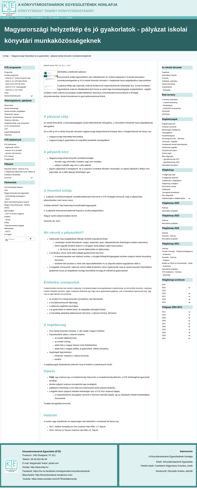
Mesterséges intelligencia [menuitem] (171, 132)
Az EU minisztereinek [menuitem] (12, 129)
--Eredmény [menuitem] (166, 257)
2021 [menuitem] (164, 287)
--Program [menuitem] (165, 263)
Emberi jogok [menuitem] (167, 156)
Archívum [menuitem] (19, 180)
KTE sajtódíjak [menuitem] (54, 20)
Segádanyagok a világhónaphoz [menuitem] (173, 201)
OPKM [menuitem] (6, 210)
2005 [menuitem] (164, 332)
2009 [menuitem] (164, 320)
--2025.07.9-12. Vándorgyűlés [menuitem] (15, 89)
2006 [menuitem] (164, 329)
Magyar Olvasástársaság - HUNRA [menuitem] (17, 207)
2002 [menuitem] (164, 341)
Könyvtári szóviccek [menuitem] (169, 129)
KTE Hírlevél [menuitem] (9, 159)
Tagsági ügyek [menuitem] (23, 20)
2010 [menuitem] (164, 317)
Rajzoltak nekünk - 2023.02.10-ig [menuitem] (16, 171)
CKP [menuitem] (6, 131)
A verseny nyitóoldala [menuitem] (169, 102)
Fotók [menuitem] (6, 95)
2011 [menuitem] (164, 314)
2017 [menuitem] (164, 299)
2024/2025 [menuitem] (166, 114)
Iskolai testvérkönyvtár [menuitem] (19, 98)
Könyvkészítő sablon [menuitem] (169, 153)
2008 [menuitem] (164, 323)
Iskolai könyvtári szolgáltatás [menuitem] (14, 114)
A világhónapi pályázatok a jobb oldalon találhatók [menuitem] (19, 174)
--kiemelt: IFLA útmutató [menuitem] (13, 153)
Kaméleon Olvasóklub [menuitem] (12, 177)
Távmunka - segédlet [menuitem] (169, 144)
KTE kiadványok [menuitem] (10, 147)
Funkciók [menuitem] (165, 81)
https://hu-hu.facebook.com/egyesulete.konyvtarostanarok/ (61, 473)
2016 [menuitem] (164, 302)
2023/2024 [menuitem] (166, 117)
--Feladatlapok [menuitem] (167, 108)
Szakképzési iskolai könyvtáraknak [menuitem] (174, 147)
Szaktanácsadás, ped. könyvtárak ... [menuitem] (17, 126)
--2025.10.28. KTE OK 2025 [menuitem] (14, 87)
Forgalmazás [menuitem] (9, 162)
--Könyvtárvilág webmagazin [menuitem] (14, 199)
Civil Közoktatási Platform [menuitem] (13, 190)
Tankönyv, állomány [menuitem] (11, 123)
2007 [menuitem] (164, 326)
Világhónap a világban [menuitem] (170, 186)
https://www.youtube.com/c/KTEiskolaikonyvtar (54, 481)
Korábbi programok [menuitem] (11, 78)
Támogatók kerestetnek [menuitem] (170, 195)
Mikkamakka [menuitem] (9, 231)
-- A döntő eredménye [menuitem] (170, 105)
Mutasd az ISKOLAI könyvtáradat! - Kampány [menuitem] (177, 266)
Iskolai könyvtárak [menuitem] (168, 87)
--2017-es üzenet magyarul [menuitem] (14, 216)
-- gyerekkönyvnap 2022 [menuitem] (171, 165)
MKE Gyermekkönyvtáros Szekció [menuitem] (16, 204)
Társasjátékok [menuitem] (167, 135)
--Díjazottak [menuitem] (166, 92)
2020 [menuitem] (164, 290)
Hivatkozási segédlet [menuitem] (169, 150)
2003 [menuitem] (164, 338)
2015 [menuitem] (164, 305)
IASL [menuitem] (6, 193)
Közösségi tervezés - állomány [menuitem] (173, 141)
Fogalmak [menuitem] (165, 75)
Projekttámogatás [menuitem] (168, 138)
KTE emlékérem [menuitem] (40, 20)
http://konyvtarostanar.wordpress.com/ (53, 477)
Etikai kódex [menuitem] (8, 108)
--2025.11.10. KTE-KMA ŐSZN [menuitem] (15, 84)
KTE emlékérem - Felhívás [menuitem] (171, 275)
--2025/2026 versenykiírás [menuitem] (171, 111)
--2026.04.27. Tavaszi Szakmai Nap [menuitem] (17, 81)
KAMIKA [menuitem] (7, 219)
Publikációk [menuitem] (166, 192)
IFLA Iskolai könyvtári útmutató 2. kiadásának (100, 83)
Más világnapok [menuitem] (167, 159)
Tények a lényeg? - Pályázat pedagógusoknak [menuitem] (177, 254)
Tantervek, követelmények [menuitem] (13, 120)
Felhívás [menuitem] (165, 210)
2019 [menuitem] (164, 293)
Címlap (6, 58)
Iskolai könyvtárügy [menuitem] (11, 111)
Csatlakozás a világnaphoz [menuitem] (172, 183)
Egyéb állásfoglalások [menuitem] (12, 134)
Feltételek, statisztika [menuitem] (169, 84)
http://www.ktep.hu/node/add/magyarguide (78, 208)
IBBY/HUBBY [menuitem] (9, 213)
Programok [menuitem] (8, 75)
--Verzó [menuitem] (7, 202)
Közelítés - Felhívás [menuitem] (169, 260)
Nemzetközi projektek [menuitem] (170, 213)
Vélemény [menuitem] (8, 137)
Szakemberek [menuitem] (167, 89)
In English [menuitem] (69, 20)
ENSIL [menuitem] (6, 225)
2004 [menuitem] (164, 335)
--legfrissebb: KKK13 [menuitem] (11, 150)
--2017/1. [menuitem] (7, 234)
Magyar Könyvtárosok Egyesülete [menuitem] (16, 196)
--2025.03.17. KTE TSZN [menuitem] (13, 92)
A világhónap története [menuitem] (170, 180)
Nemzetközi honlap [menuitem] (169, 189)
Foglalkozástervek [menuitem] (168, 126)
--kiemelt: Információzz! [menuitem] (12, 156)
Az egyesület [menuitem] (7, 20)
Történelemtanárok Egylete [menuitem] (14, 228)
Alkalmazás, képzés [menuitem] (11, 117)
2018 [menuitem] (164, 296)
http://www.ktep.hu (39, 469)
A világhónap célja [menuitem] (168, 177)
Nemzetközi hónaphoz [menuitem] (170, 168)
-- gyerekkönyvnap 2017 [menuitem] (171, 162)
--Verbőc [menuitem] (7, 222)
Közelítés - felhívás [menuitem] (169, 238)
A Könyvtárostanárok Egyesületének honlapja (86, 5)
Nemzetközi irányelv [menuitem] (169, 78)
